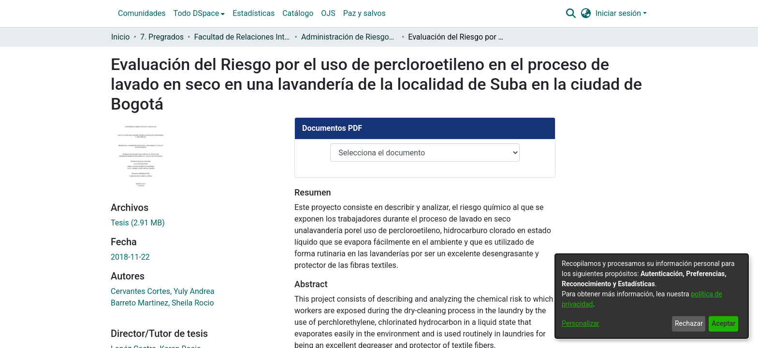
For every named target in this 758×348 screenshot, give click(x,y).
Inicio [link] (120, 37)
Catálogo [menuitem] (297, 13)
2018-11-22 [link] (130, 265)
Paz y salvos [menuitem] (364, 13)
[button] (571, 13)
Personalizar (580, 323)
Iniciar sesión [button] (619, 13)
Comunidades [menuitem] (142, 13)
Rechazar (689, 323)
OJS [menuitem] (328, 13)
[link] (138, 231)
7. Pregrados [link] (162, 37)
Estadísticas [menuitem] (254, 13)
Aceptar (723, 323)
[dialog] (651, 296)
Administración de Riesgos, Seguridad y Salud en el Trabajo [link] (349, 37)
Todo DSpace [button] (196, 13)
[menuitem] (199, 13)
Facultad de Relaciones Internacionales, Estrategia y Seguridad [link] (242, 37)
